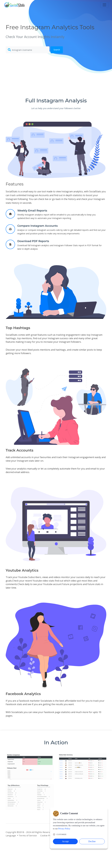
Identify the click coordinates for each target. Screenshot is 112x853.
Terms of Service (28, 835)
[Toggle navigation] (104, 5)
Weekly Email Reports (32, 210)
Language (11, 835)
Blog (75, 832)
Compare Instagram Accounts (37, 225)
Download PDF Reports (33, 241)
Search (57, 49)
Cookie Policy (47, 835)
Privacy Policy (65, 835)
